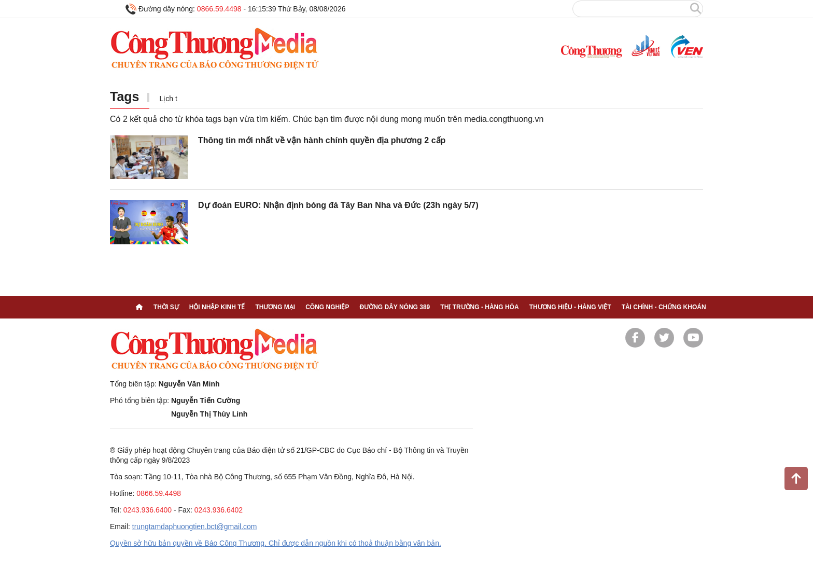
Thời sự (166, 307)
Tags (124, 96)
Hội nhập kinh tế (217, 307)
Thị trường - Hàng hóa (479, 307)
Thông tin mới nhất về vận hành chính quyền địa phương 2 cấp (321, 140)
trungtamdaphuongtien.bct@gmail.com (194, 526)
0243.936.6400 (147, 510)
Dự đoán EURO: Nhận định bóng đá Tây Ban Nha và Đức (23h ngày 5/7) (338, 205)
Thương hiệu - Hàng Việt (570, 307)
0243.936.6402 (218, 510)
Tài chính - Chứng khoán (664, 307)
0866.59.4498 (219, 9)
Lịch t (168, 98)
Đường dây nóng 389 (394, 307)
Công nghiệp (327, 307)
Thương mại (275, 307)
